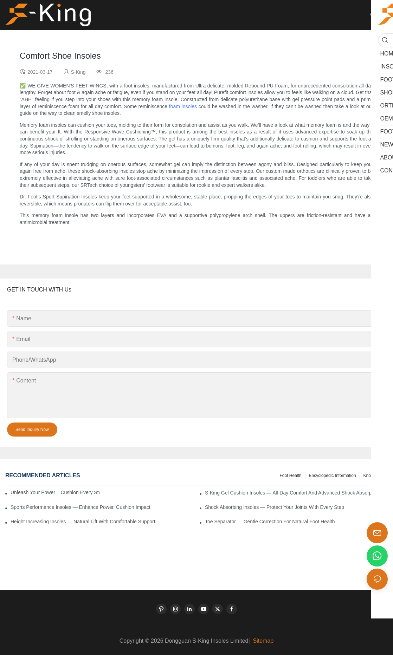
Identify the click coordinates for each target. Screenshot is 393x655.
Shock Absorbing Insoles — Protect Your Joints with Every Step (274, 507)
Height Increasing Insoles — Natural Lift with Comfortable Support (83, 521)
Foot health (290, 475)
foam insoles (183, 106)
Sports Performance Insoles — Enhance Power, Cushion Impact (80, 507)
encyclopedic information (332, 475)
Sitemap (262, 641)
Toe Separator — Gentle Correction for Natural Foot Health (270, 521)
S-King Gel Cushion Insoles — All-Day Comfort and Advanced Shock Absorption (292, 493)
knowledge (373, 475)
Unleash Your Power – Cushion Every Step (55, 492)
